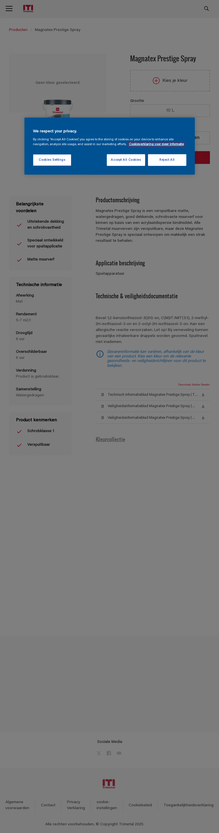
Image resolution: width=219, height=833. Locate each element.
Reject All (167, 159)
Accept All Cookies (126, 159)
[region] (109, 146)
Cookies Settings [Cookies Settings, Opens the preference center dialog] (52, 159)
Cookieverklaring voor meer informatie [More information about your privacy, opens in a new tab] (156, 144)
